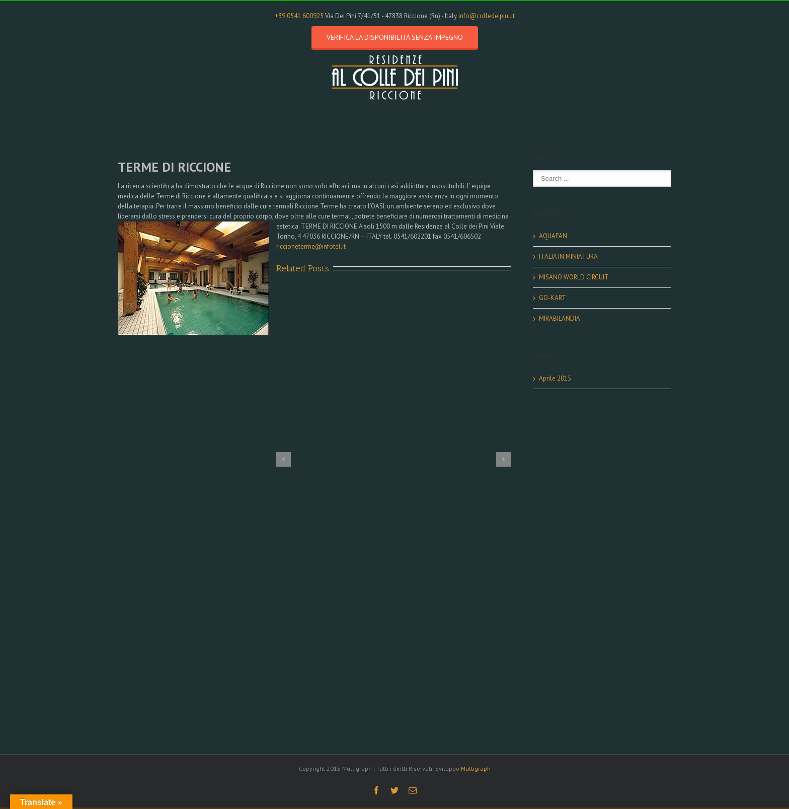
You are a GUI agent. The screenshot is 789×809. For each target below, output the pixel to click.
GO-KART (552, 297)
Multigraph (476, 768)
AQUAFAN (553, 236)
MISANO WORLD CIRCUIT (574, 277)
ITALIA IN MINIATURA (568, 256)
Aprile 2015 (555, 378)
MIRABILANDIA (559, 318)
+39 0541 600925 (299, 16)
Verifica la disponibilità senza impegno (395, 37)
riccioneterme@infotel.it (311, 246)
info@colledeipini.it (486, 16)
